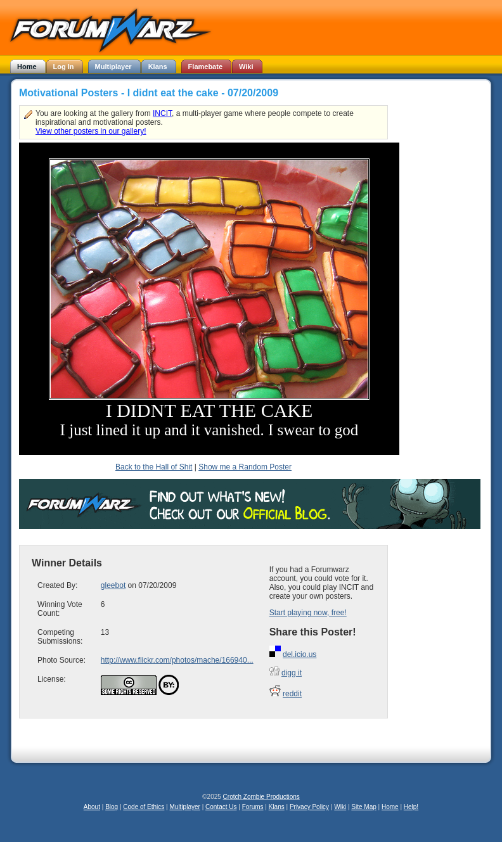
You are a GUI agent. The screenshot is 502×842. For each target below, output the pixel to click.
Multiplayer (185, 806)
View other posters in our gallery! (90, 131)
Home (390, 806)
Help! (411, 806)
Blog (111, 806)
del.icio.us (299, 654)
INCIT (162, 113)
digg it (291, 672)
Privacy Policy (309, 806)
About (92, 806)
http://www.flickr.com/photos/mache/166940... (177, 660)
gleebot (113, 585)
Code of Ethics (143, 806)
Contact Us (220, 806)
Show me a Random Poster (245, 466)
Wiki (340, 806)
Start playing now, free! (308, 612)
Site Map (363, 806)
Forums (253, 806)
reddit (292, 693)
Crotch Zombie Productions (261, 796)
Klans (277, 806)
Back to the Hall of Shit (153, 466)
